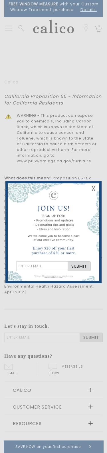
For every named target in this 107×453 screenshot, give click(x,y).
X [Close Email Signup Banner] (93, 189)
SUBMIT (79, 266)
